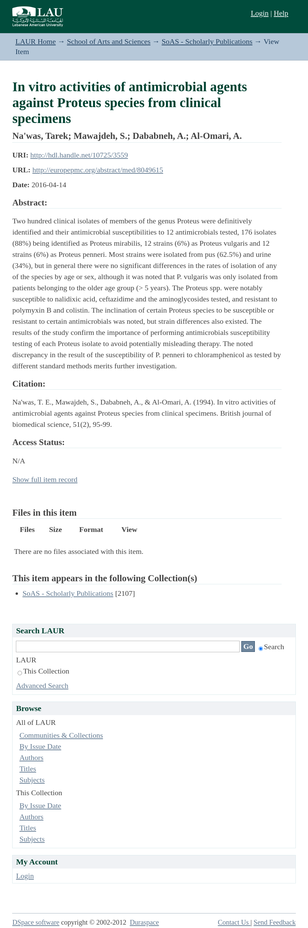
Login (260, 13)
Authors (31, 757)
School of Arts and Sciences (109, 41)
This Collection (43, 671)
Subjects (32, 780)
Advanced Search (42, 685)
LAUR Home (36, 41)
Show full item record (44, 479)
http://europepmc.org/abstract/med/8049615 (97, 170)
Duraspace (144, 922)
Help (281, 13)
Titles (27, 768)
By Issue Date (40, 746)
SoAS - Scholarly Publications (207, 41)
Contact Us (234, 922)
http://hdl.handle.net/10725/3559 (79, 155)
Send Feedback (274, 922)
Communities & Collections (61, 735)
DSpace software (35, 922)
